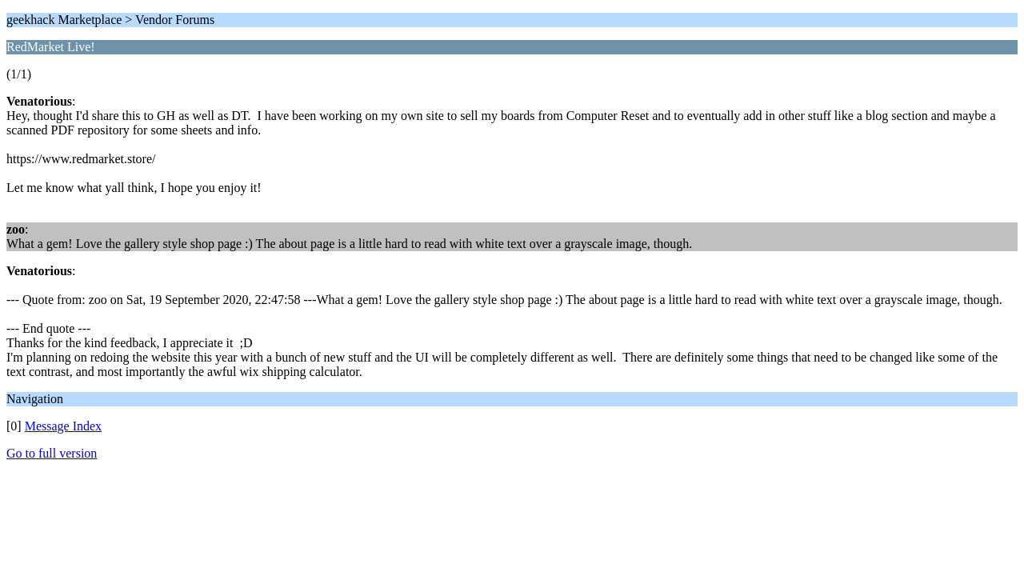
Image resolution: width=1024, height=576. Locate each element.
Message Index (63, 426)
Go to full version (51, 453)
